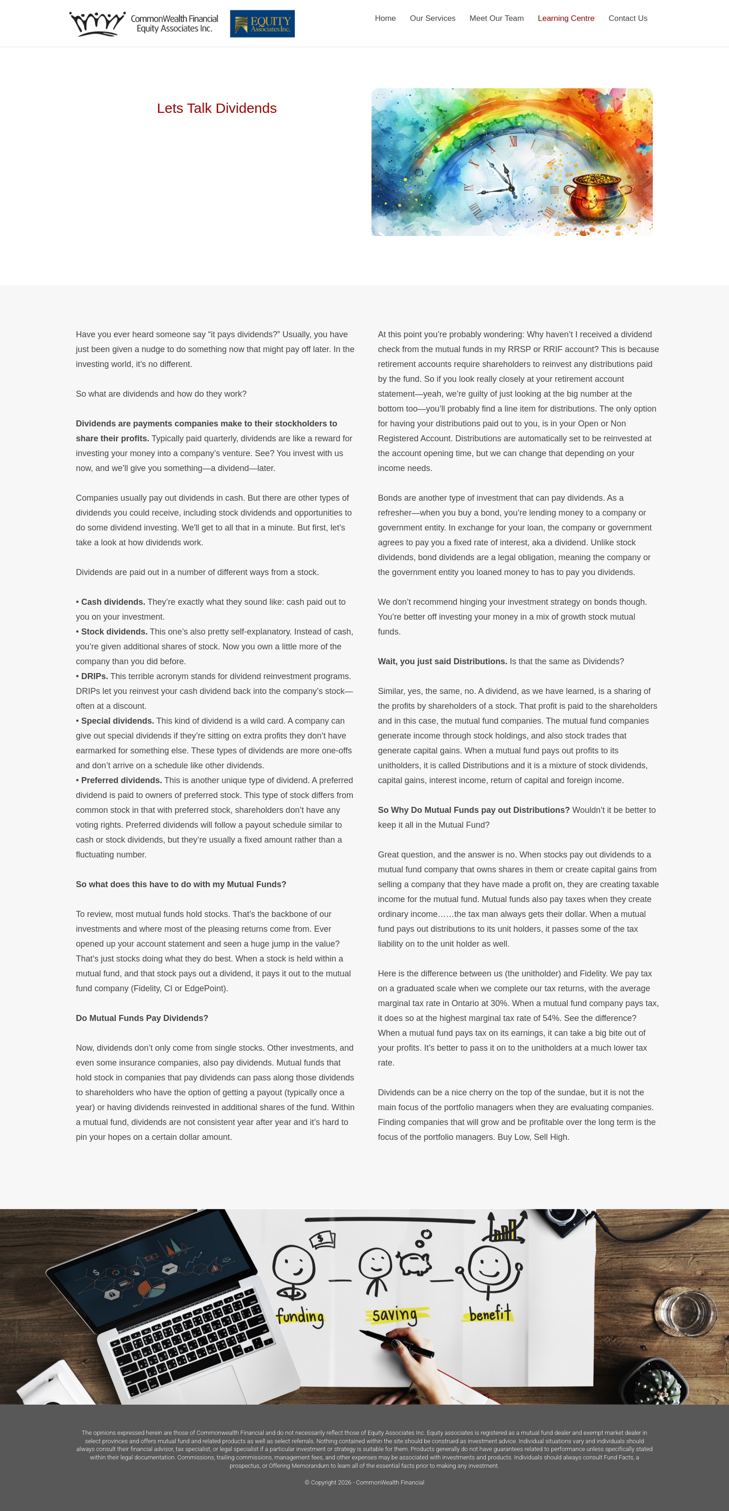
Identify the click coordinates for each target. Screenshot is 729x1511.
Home (385, 18)
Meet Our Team (497, 18)
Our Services (433, 18)
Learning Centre (566, 18)
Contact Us (628, 18)
